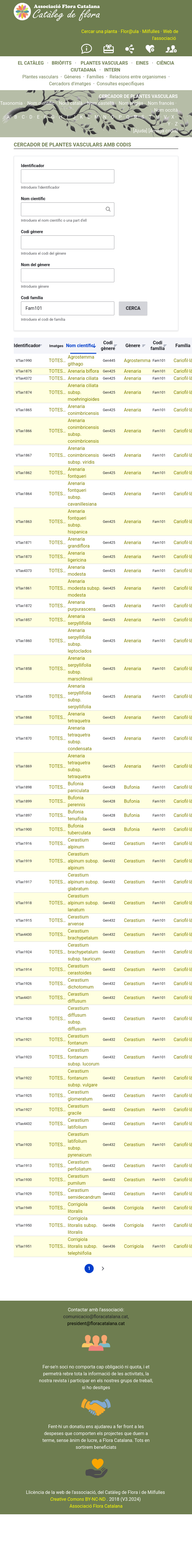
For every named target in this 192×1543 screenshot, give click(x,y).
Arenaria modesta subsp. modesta (84, 588)
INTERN (112, 70)
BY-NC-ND (78, 1499)
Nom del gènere (35, 264)
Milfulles (151, 31)
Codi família (32, 297)
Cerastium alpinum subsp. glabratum (83, 882)
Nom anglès (131, 103)
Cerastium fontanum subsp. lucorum (83, 1057)
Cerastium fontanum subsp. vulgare (82, 1078)
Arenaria (132, 371)
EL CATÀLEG (31, 63)
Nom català (71, 103)
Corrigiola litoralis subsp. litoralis (82, 1225)
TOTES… (57, 360)
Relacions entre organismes (137, 77)
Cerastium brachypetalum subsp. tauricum (84, 952)
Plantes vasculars (40, 77)
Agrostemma (137, 360)
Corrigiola (134, 1208)
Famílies (95, 77)
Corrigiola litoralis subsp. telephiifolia (82, 1246)
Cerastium (134, 843)
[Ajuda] (140, 131)
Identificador (32, 165)
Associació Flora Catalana (95, 1506)
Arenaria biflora (83, 371)
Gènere (133, 345)
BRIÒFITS (62, 63)
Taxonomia (11, 103)
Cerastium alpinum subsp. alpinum (83, 861)
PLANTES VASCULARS (104, 63)
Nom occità (166, 110)
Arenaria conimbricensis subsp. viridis (83, 455)
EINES (142, 63)
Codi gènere (32, 231)
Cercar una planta (99, 31)
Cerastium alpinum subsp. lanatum (83, 902)
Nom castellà (100, 103)
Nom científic (40, 103)
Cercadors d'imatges (70, 83)
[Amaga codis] (162, 131)
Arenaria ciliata (83, 378)
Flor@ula (130, 31)
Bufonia (132, 787)
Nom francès (161, 103)
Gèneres (72, 77)
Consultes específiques (120, 83)
